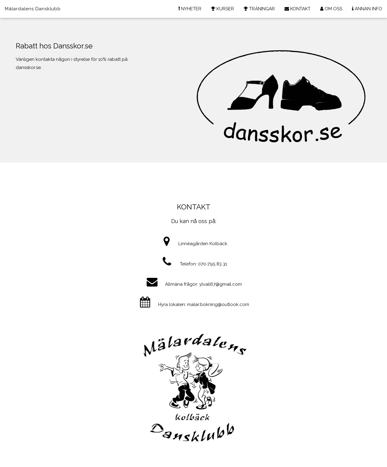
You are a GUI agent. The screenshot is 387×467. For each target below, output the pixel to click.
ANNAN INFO (367, 9)
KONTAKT (298, 9)
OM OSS (331, 9)
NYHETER (189, 9)
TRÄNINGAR (259, 9)
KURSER (222, 9)
